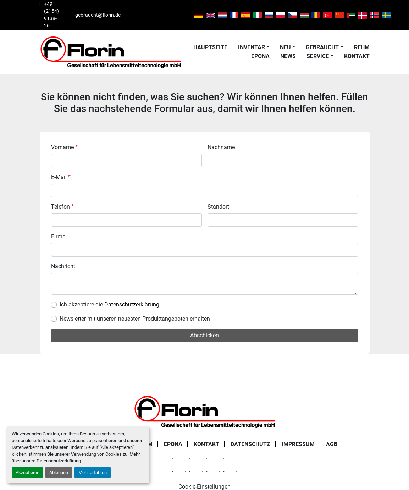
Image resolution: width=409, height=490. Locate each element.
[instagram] (166, 15)
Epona (260, 56)
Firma (58, 236)
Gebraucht (322, 47)
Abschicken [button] (204, 335)
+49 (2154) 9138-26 (51, 14)
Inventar (251, 47)
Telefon (62, 206)
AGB (331, 444)
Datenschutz (250, 444)
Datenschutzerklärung (59, 460)
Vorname (64, 147)
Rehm (362, 47)
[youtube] (184, 15)
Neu (285, 47)
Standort (218, 206)
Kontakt (357, 56)
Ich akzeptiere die (109, 304)
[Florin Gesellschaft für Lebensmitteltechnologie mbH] (205, 411)
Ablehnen (58, 472)
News (288, 56)
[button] (253, 47)
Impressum (298, 444)
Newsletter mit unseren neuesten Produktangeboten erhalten (135, 318)
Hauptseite (210, 47)
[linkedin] (147, 15)
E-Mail (61, 177)
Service (317, 56)
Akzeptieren (27, 472)
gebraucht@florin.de (98, 15)
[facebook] (129, 15)
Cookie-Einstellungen (204, 486)
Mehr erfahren (92, 472)
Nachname (221, 147)
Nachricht (63, 266)
